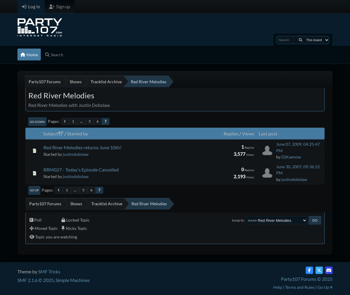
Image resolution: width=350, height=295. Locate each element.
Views (248, 133)
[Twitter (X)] (319, 270)
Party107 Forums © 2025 (307, 279)
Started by (77, 133)
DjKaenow (291, 156)
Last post (268, 133)
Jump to (238, 220)
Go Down (37, 122)
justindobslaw (76, 154)
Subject (53, 133)
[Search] (300, 40)
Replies (231, 133)
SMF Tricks (49, 271)
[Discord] (329, 270)
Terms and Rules (300, 287)
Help (277, 287)
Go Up (34, 190)
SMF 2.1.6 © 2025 (35, 280)
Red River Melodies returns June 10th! (82, 147)
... (81, 121)
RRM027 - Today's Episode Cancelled (81, 169)
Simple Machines (73, 280)
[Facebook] (309, 270)
